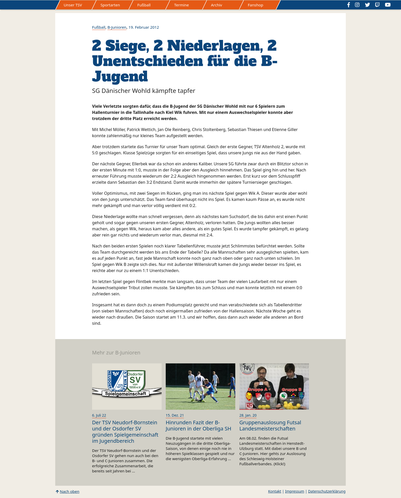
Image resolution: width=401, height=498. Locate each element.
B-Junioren (116, 27)
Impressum (294, 491)
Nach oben (69, 491)
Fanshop (255, 4)
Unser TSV (73, 4)
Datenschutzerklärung (327, 491)
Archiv (216, 4)
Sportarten (110, 4)
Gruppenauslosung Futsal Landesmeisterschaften (270, 425)
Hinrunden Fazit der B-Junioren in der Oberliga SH (198, 425)
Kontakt (274, 491)
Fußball (144, 4)
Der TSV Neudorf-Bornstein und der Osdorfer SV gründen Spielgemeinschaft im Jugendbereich (125, 431)
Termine (181, 4)
